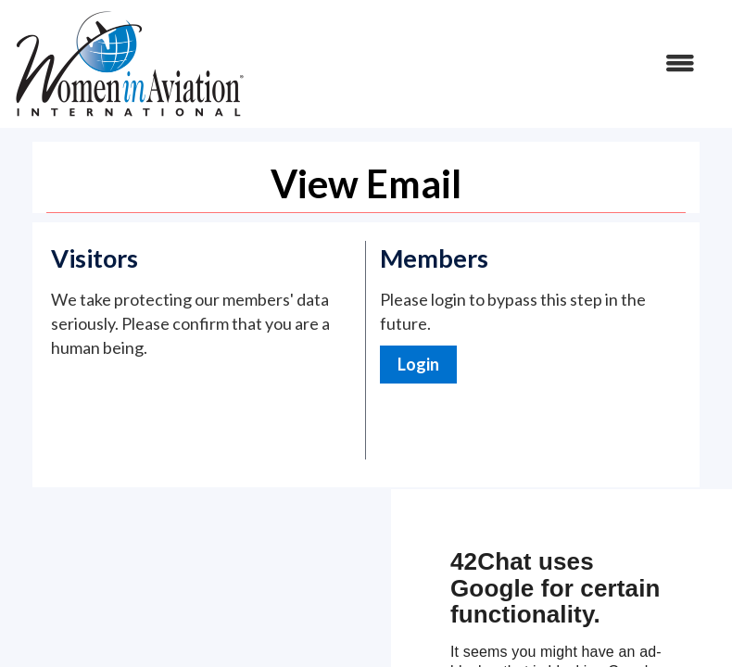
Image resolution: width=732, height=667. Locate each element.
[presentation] (192, 405)
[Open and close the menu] (479, 64)
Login (418, 364)
